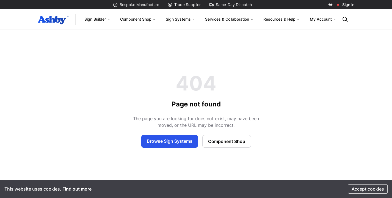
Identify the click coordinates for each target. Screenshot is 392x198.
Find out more (77, 189)
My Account (323, 19)
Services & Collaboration (229, 19)
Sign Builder (97, 19)
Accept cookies (368, 189)
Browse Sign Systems (169, 141)
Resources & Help (281, 19)
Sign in (348, 4)
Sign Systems (180, 19)
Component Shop (138, 19)
